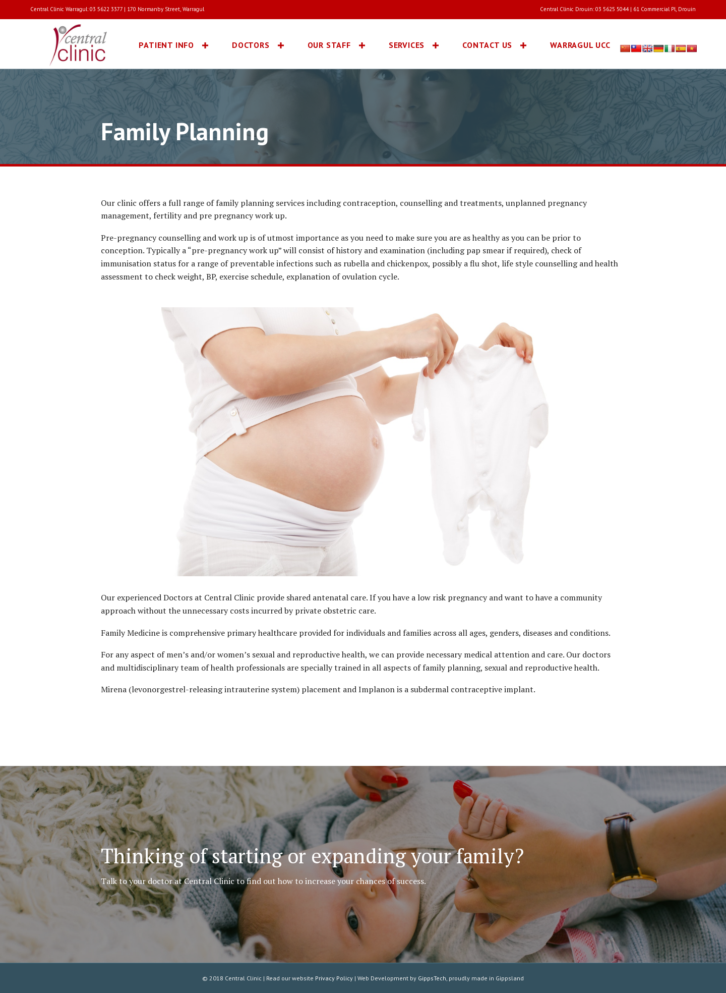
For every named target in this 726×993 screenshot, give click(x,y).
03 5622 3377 (106, 9)
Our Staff (329, 45)
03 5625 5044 (612, 9)
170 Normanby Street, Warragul (165, 9)
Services (407, 45)
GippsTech (432, 978)
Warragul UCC (580, 45)
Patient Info (166, 45)
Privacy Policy (334, 978)
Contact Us (487, 45)
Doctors (251, 45)
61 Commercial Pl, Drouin (664, 9)
